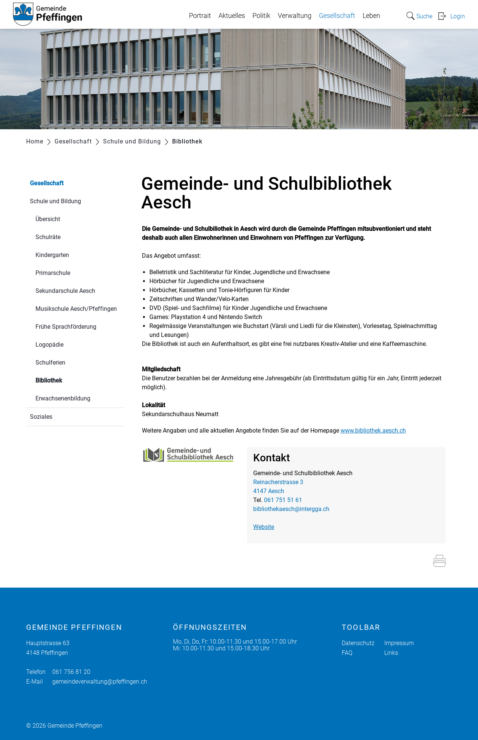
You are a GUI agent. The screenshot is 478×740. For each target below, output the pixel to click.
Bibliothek (66, 379)
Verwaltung (294, 15)
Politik (261, 15)
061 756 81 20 (71, 671)
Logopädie (49, 344)
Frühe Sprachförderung (65, 326)
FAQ (347, 652)
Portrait (200, 15)
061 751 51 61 (283, 500)
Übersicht (47, 219)
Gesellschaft (337, 15)
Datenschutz (358, 643)
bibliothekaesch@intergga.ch (291, 509)
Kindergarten (52, 254)
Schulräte (47, 237)
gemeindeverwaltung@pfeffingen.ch (99, 681)
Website (263, 526)
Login (457, 16)
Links (391, 652)
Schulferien (50, 362)
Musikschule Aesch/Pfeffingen (76, 308)
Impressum (399, 643)
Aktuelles (231, 15)
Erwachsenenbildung (62, 398)
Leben (371, 15)
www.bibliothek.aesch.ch (373, 430)
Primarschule (52, 272)
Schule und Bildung (55, 201)
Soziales (41, 416)
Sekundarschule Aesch (65, 290)
